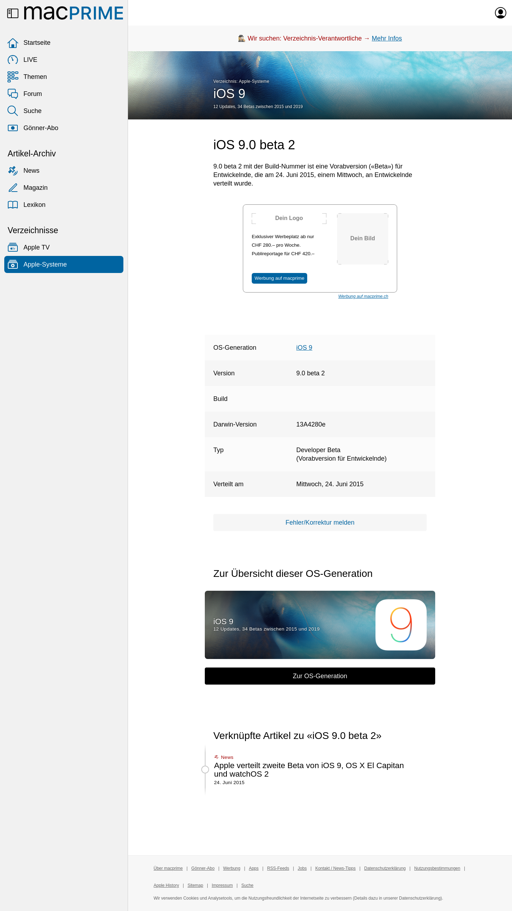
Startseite (28, 42)
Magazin (27, 187)
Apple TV (28, 247)
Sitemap (195, 885)
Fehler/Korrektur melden (320, 522)
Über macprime (168, 868)
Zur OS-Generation (320, 676)
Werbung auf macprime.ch (363, 296)
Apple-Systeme (37, 264)
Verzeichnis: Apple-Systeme (241, 81)
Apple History (166, 885)
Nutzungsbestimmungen (437, 868)
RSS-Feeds (278, 868)
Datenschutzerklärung (385, 868)
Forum (24, 94)
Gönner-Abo (32, 128)
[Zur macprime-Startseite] (73, 13)
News (23, 170)
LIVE (22, 59)
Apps (253, 868)
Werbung (231, 868)
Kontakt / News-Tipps (335, 868)
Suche (24, 111)
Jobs (302, 868)
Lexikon (26, 204)
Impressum (222, 885)
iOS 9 (229, 93)
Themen (27, 76)
